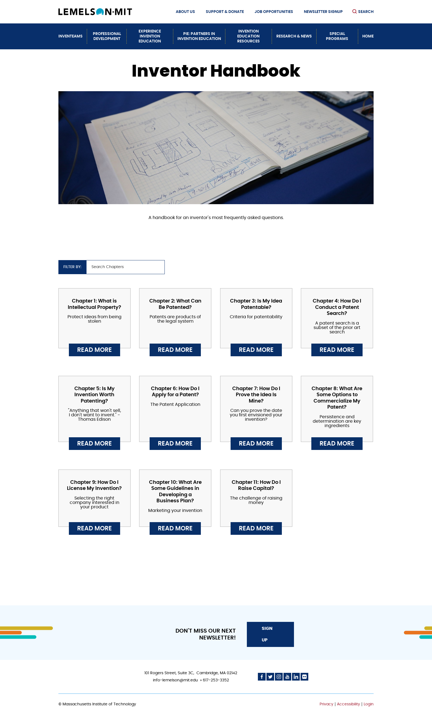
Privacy (326, 704)
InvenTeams (70, 36)
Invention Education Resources (248, 36)
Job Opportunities (274, 12)
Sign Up (267, 634)
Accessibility (348, 704)
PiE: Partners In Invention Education (199, 36)
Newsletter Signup (323, 12)
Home (368, 36)
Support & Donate (225, 12)
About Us (185, 12)
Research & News (294, 36)
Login (369, 704)
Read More (94, 350)
